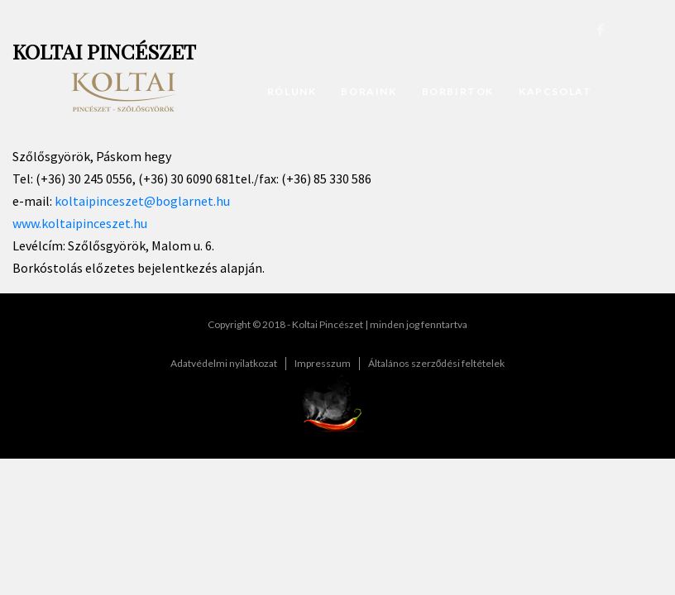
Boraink (368, 91)
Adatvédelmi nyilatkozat (223, 363)
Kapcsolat (555, 91)
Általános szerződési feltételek (436, 363)
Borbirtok (458, 91)
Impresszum (322, 363)
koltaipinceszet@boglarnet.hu (142, 201)
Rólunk (292, 91)
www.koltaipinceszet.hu (79, 223)
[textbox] (337, 205)
